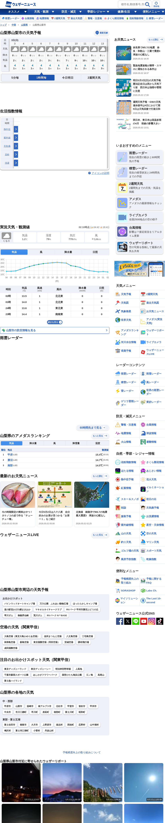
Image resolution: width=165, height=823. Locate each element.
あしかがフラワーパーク (45, 675)
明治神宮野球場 (63, 669)
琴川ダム (8, 615)
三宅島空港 (87, 636)
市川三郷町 (21, 712)
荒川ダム (37, 615)
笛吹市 (82, 706)
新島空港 (24, 642)
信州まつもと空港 (53, 636)
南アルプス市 (44, 706)
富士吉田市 (9, 724)
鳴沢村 (7, 730)
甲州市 (93, 706)
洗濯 (7, 163)
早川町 (34, 712)
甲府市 (7, 706)
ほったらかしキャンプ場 (85, 603)
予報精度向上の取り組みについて (82, 752)
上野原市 (47, 724)
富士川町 (69, 712)
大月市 (34, 724)
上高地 (78, 669)
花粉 (7, 154)
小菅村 (36, 730)
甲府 (10, 454)
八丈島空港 (71, 636)
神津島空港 (9, 642)
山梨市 (19, 706)
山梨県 (24, 25)
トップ (3, 25)
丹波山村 (49, 730)
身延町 (46, 712)
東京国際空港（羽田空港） (46, 642)
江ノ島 (89, 675)
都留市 (23, 724)
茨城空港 (68, 642)
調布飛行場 (83, 642)
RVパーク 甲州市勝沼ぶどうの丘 (82, 609)
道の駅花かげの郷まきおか (17, 609)
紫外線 (7, 138)
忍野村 (82, 724)
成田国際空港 (10, 648)
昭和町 (82, 712)
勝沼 (10, 460)
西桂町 (70, 724)
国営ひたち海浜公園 (72, 675)
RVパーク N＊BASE (57, 615)
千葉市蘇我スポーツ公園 (16, 675)
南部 (10, 465)
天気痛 (7, 146)
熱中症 (7, 129)
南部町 (57, 712)
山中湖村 (94, 724)
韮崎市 (30, 706)
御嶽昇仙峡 (23, 615)
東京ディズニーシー (41, 669)
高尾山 (101, 675)
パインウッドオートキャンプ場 (19, 603)
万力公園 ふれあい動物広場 (54, 603)
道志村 (59, 724)
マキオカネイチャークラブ (48, 609)
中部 (14, 25)
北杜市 (59, 706)
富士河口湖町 (22, 730)
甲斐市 (70, 706)
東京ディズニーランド (15, 669)
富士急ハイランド (13, 681)
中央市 (7, 712)
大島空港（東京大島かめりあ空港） (21, 636)
